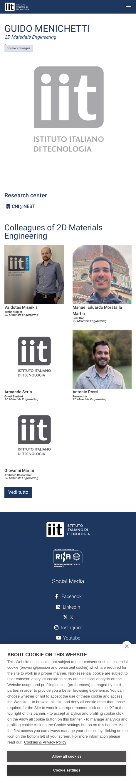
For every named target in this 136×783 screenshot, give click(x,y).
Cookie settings (66, 770)
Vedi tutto (18, 492)
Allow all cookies (66, 756)
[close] (127, 646)
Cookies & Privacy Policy (45, 742)
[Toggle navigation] (128, 6)
